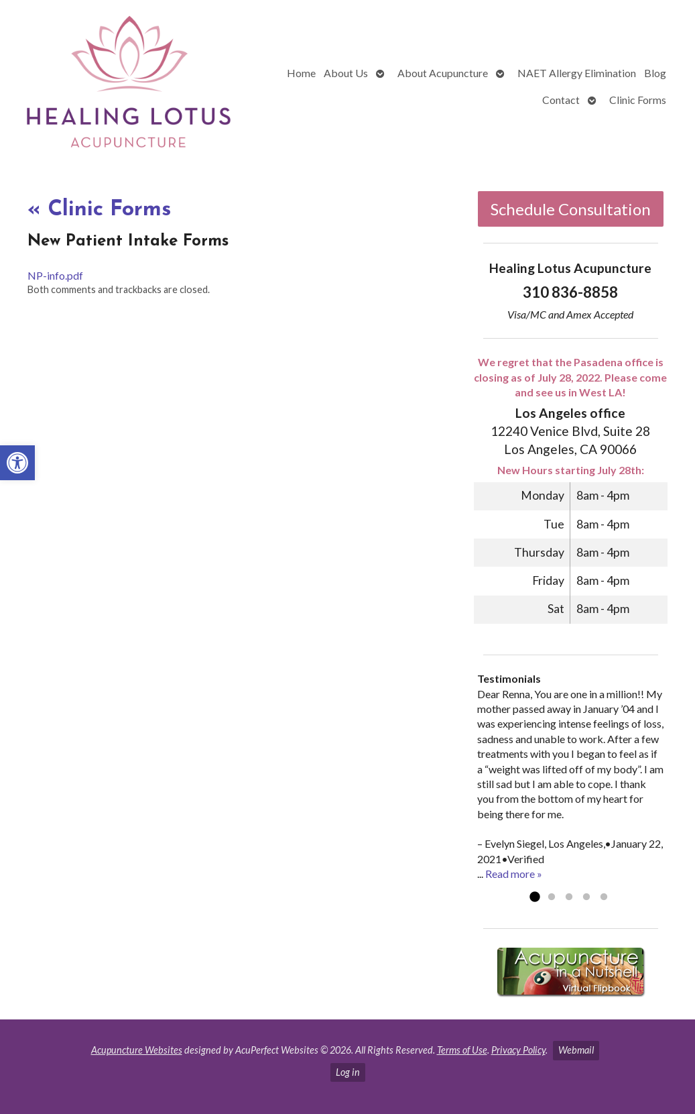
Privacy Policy (518, 1050)
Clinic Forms (637, 99)
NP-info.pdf (55, 275)
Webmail (576, 1050)
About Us (346, 72)
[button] (17, 462)
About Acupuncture (442, 72)
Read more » (513, 873)
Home (301, 72)
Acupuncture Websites (136, 1050)
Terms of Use (462, 1050)
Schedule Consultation (571, 209)
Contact (561, 99)
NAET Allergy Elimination (576, 72)
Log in (348, 1072)
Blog (655, 72)
